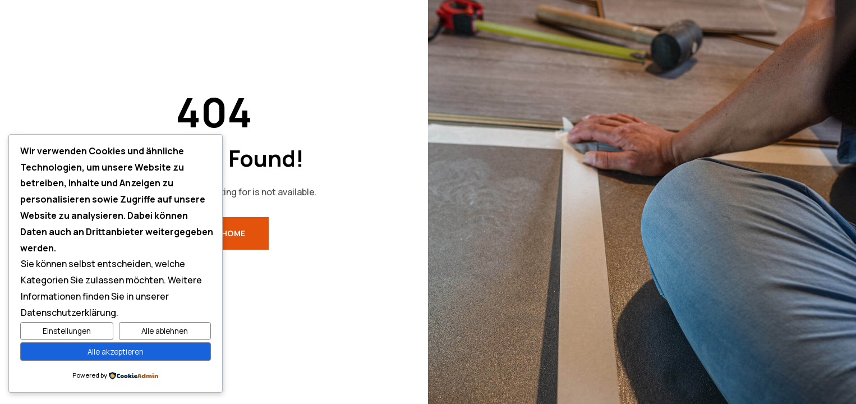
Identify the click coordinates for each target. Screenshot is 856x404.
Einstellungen (67, 331)
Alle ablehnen (164, 331)
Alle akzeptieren (116, 352)
